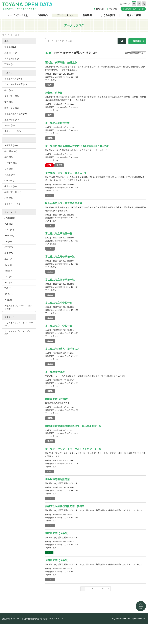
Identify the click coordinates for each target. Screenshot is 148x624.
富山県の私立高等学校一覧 (60, 279)
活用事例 (87, 15)
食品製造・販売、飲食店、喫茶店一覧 (66, 173)
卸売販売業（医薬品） (57, 533)
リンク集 (113, 9)
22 (103, 589)
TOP (4, 35)
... (97, 589)
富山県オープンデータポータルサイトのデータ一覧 (73, 449)
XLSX (59, 165)
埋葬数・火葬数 (53, 92)
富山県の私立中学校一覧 (58, 326)
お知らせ (100, 9)
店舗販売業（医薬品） (57, 560)
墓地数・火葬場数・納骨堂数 (61, 62)
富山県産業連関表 (55, 372)
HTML (50, 138)
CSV (49, 85)
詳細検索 (137, 41)
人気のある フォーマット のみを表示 (18, 307)
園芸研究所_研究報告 (57, 399)
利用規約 (43, 15)
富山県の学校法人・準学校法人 (62, 348)
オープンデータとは (18, 15)
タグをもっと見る (12, 204)
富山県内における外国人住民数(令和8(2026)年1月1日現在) (77, 146)
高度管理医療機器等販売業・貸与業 (64, 506)
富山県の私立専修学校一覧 (60, 256)
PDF (49, 165)
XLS (49, 552)
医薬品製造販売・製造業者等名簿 (63, 203)
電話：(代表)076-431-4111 (55, 619)
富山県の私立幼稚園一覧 (58, 233)
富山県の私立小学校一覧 (58, 302)
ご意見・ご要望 (133, 15)
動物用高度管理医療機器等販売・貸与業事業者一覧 (73, 426)
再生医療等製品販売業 (57, 479)
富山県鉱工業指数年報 (57, 123)
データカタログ (65, 15)
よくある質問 (108, 15)
